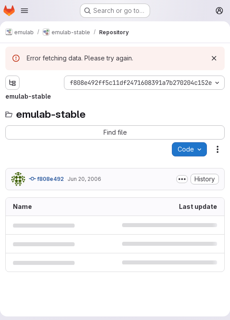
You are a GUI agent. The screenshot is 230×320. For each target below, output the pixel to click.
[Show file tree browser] (12, 83)
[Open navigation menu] (24, 11)
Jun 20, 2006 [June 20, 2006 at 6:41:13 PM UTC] (84, 179)
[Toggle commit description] (182, 179)
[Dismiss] (214, 58)
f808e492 (46, 178)
